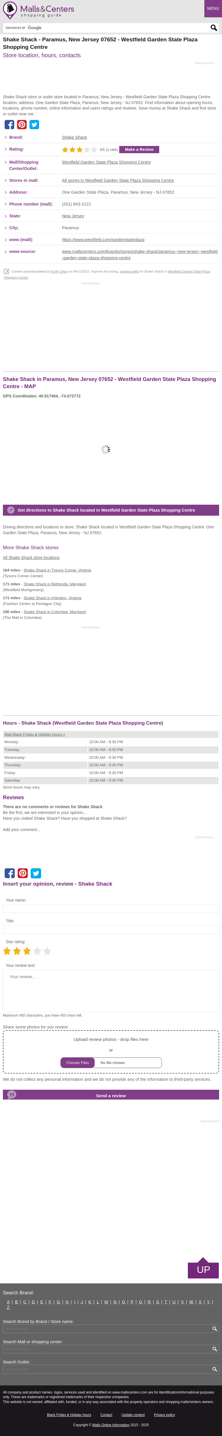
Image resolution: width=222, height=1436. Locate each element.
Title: (10, 921)
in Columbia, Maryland (55, 612)
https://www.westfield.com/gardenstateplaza (103, 239)
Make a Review (139, 149)
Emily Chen (59, 271)
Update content (133, 1415)
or (111, 1051)
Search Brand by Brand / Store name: (38, 1321)
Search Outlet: (16, 1362)
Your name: (16, 900)
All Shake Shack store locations (31, 557)
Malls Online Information (110, 1425)
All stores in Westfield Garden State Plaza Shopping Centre (118, 180)
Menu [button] (213, 8)
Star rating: (15, 941)
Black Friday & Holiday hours (69, 1415)
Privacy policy (164, 1415)
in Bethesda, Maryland (55, 584)
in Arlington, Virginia (52, 598)
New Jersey (73, 216)
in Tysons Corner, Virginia (57, 570)
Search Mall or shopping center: (33, 1341)
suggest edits (129, 271)
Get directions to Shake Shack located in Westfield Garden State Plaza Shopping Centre (106, 510)
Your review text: (21, 965)
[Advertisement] (108, 79)
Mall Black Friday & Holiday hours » (34, 734)
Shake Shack (74, 137)
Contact (106, 1415)
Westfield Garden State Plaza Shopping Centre (106, 162)
